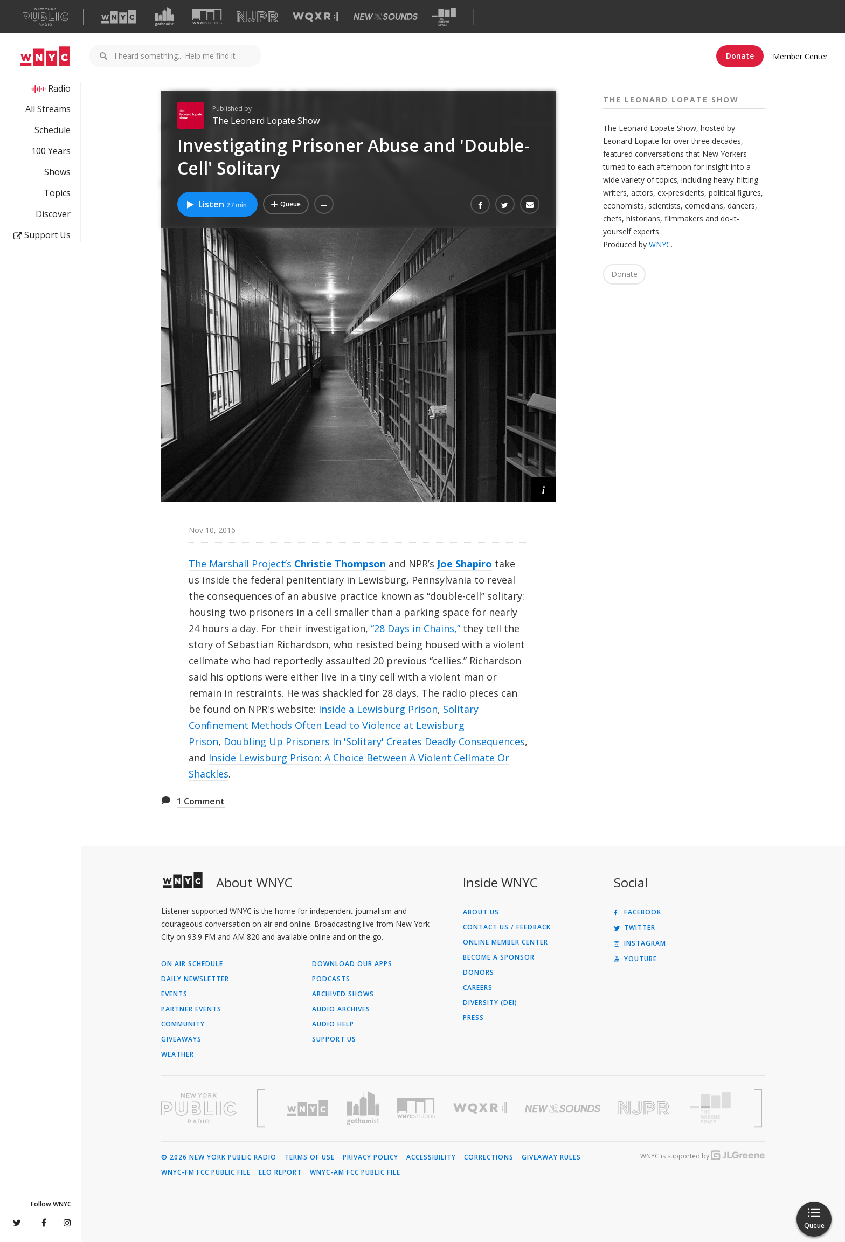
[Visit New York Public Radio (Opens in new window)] (199, 1108)
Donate (740, 56)
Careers (478, 987)
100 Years (51, 151)
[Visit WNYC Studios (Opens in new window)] (207, 16)
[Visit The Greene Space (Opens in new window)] (444, 17)
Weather (177, 1054)
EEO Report (280, 1172)
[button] (324, 204)
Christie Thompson (340, 563)
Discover (53, 214)
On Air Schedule (192, 964)
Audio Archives (341, 1009)
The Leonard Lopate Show (266, 121)
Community (183, 1024)
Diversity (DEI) (490, 1003)
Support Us (42, 235)
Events (174, 994)
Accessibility (431, 1157)
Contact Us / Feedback (507, 927)
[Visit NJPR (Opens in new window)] (257, 17)
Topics (57, 193)
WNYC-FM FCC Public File (206, 1172)
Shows (57, 172)
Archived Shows (343, 994)
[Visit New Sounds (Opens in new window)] (386, 16)
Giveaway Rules (551, 1157)
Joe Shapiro (464, 563)
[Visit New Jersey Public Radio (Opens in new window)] (645, 1108)
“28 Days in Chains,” (415, 628)
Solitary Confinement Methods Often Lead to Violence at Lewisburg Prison (334, 725)
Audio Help (333, 1024)
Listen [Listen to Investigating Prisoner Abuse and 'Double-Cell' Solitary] (216, 204)
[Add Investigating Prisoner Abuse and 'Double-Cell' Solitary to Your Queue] (286, 204)
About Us (481, 912)
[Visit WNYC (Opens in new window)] (118, 17)
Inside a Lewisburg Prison (377, 709)
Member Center (800, 56)
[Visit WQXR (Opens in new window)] (315, 17)
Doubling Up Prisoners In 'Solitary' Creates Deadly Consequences (374, 741)
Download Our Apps (352, 964)
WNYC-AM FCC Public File (355, 1172)
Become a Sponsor (499, 957)
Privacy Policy (370, 1157)
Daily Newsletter (195, 979)
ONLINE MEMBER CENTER (505, 942)
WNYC (660, 244)
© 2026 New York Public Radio (218, 1157)
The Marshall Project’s (240, 563)
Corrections (489, 1157)
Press (473, 1018)
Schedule (52, 130)
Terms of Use (310, 1157)
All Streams (48, 109)
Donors (478, 972)
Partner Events (191, 1009)
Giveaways (181, 1039)
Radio (59, 88)
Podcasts (331, 979)
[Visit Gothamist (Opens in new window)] (164, 16)
